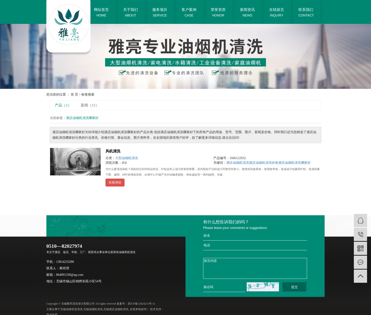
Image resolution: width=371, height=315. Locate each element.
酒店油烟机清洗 (237, 162)
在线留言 (276, 13)
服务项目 (159, 13)
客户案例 (189, 13)
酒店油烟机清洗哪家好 (294, 162)
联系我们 (306, 13)
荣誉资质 (218, 13)
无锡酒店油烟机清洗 (115, 309)
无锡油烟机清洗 (93, 309)
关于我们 (130, 13)
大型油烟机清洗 (126, 158)
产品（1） (63, 105)
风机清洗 (113, 151)
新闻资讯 (247, 13)
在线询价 (115, 182)
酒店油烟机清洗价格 (263, 162)
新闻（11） (90, 105)
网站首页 (101, 13)
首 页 (74, 94)
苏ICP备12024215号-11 (141, 303)
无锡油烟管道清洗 (71, 309)
